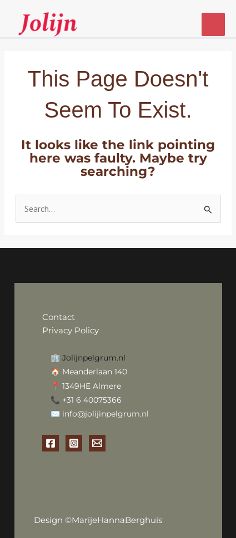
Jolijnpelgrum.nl (93, 358)
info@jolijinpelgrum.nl (105, 414)
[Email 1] (97, 443)
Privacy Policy (70, 330)
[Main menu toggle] (213, 25)
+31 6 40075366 (92, 400)
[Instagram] (74, 443)
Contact (59, 317)
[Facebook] (50, 443)
